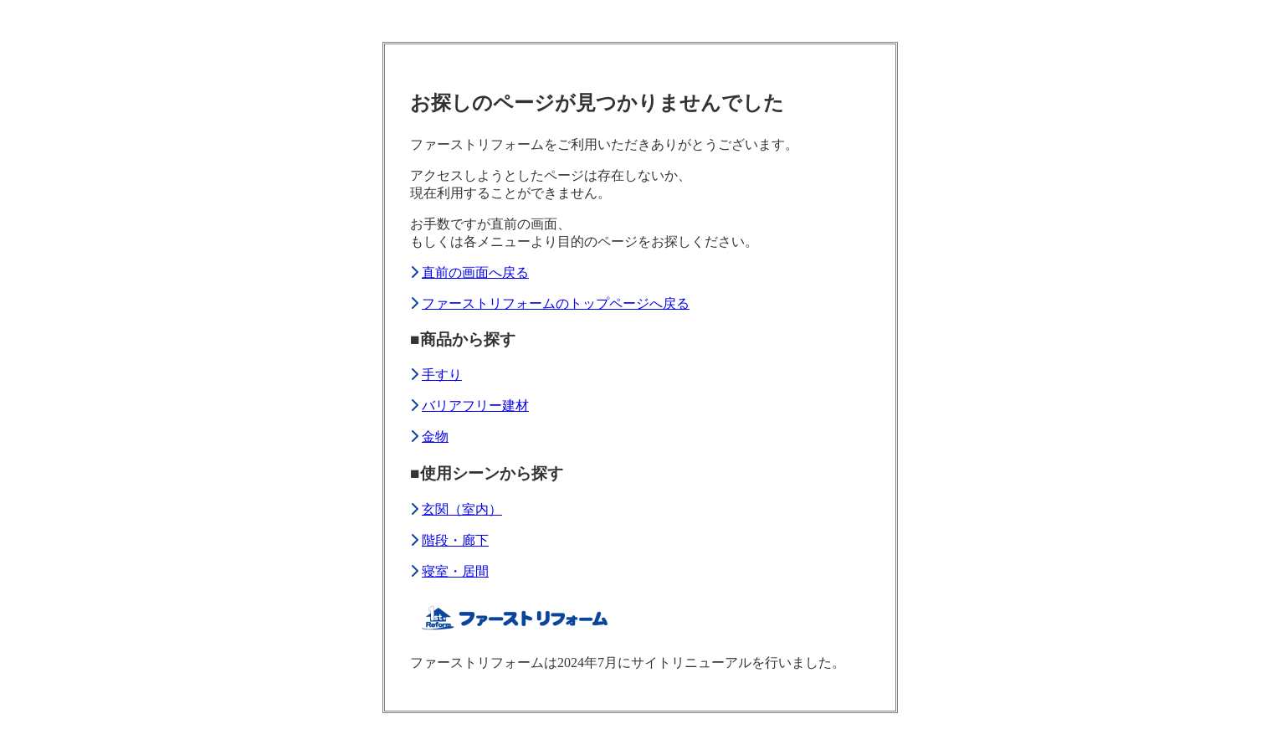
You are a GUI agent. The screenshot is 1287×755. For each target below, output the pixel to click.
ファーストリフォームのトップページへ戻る (556, 303)
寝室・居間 (455, 571)
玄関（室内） (462, 509)
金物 (435, 436)
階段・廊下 (455, 540)
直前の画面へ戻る (475, 272)
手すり (442, 374)
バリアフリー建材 (475, 405)
